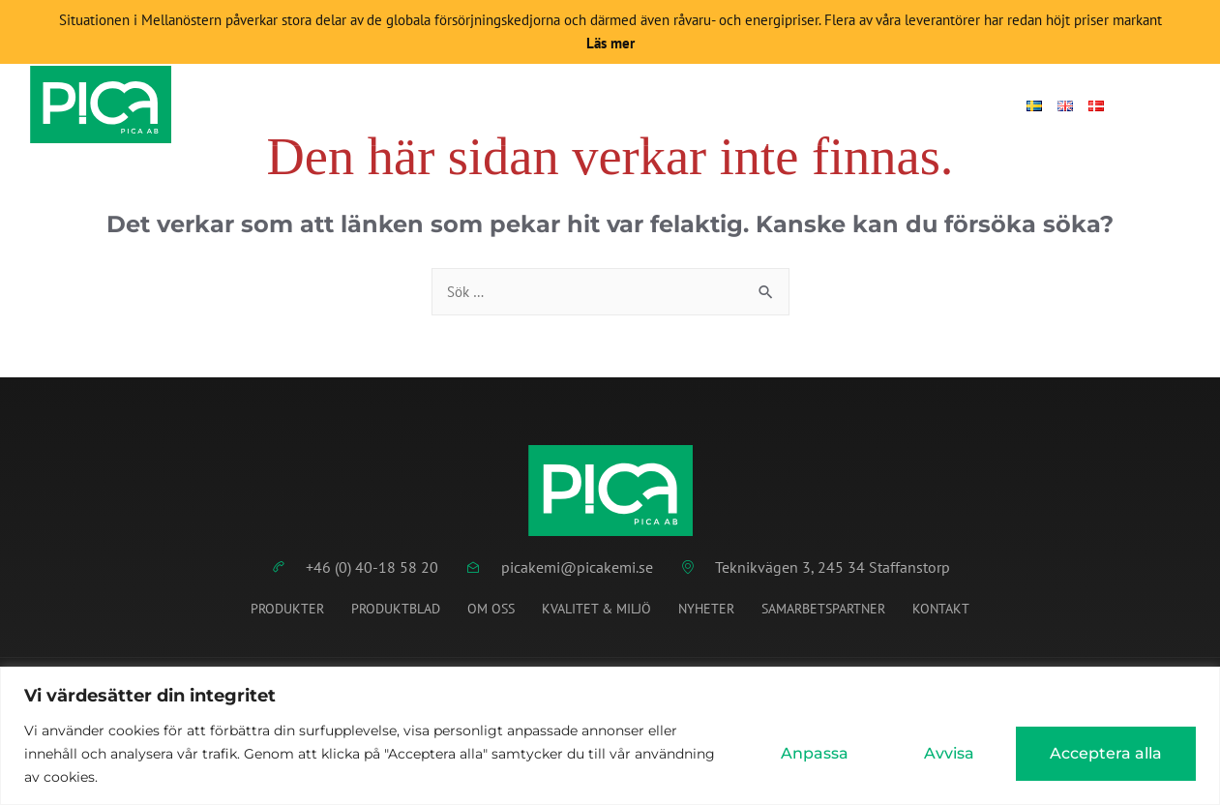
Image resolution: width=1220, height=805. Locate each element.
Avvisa (949, 753)
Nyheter (666, 105)
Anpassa (814, 753)
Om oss (491, 610)
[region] (610, 736)
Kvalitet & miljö (596, 610)
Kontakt (868, 105)
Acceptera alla (1106, 753)
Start (344, 105)
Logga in (961, 105)
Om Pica (767, 105)
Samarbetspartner (823, 610)
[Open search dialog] (1145, 105)
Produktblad (561, 105)
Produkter (440, 105)
